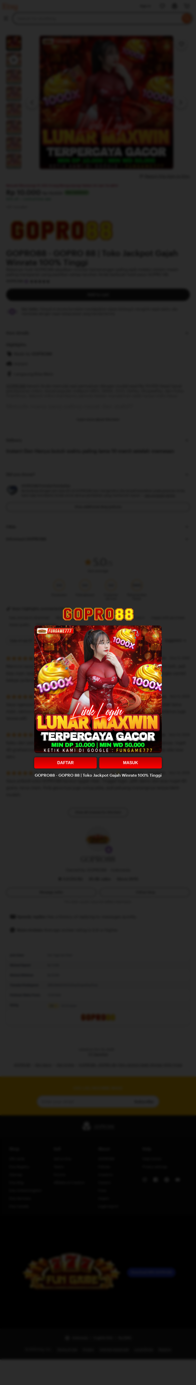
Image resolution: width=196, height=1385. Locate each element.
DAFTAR (65, 763)
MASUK (130, 763)
